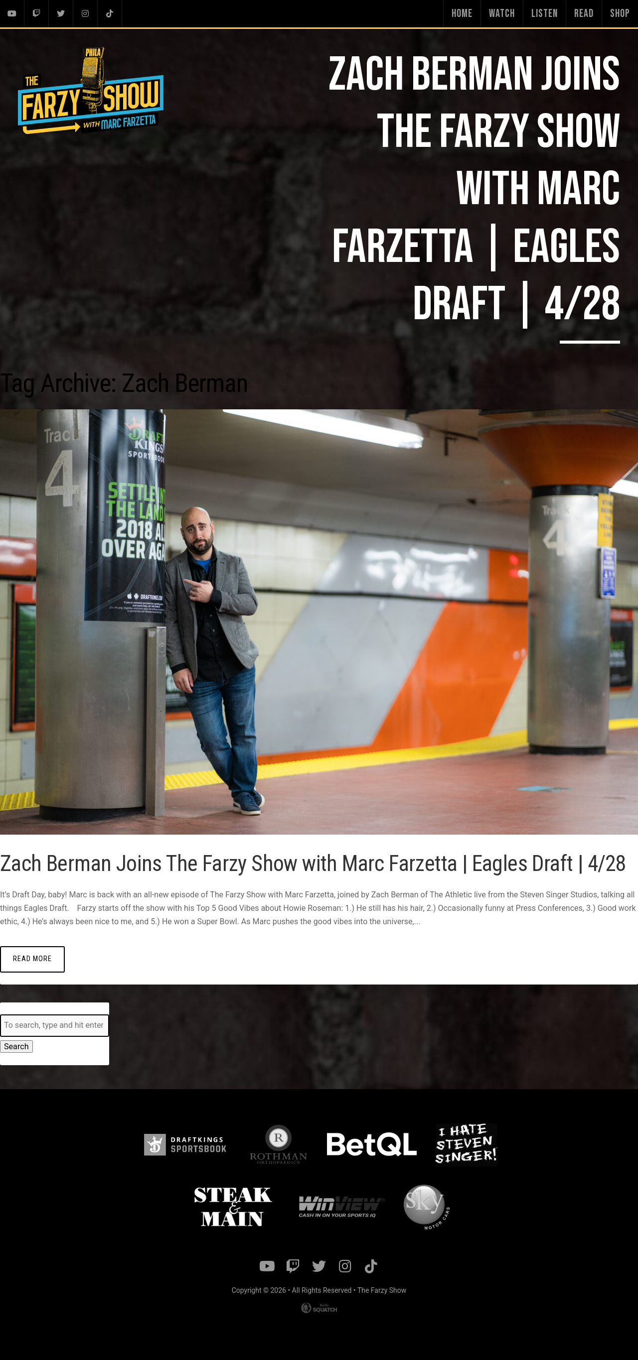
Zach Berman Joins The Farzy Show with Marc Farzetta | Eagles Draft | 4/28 (296, 869)
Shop (620, 13)
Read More (32, 977)
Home (462, 13)
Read (584, 13)
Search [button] (16, 1058)
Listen (544, 13)
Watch (502, 13)
